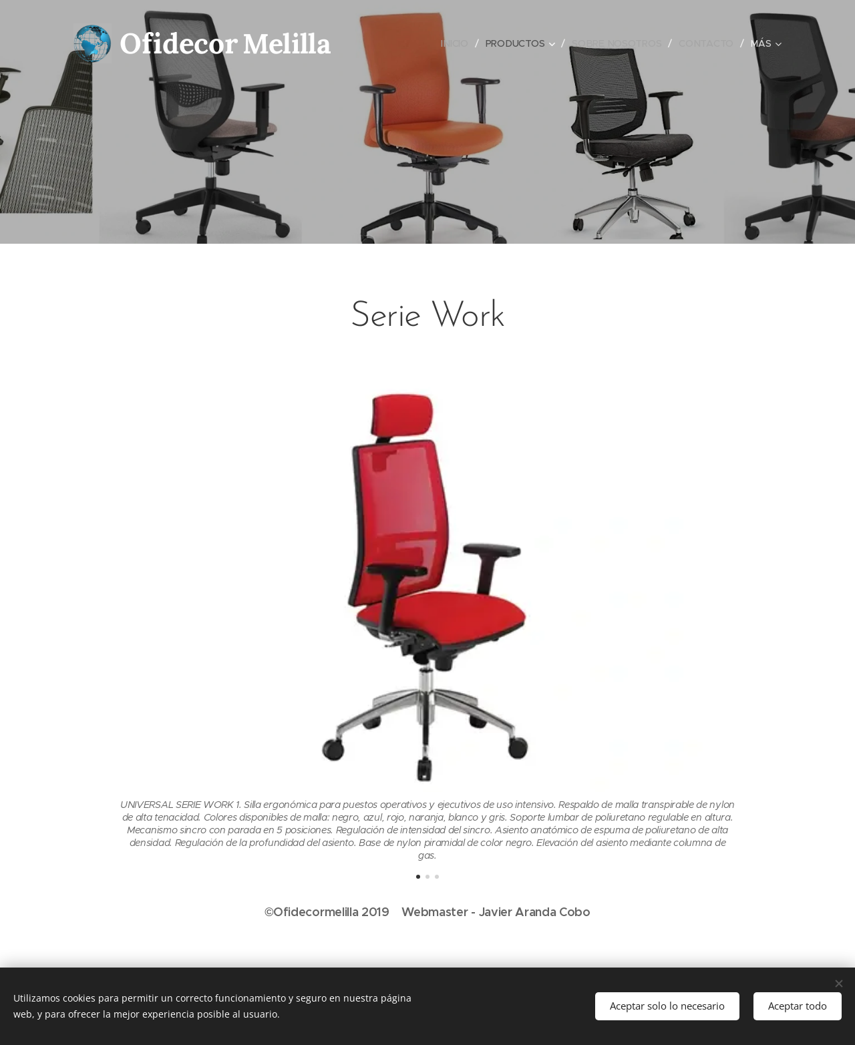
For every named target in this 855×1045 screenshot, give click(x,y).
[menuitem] (456, 43)
